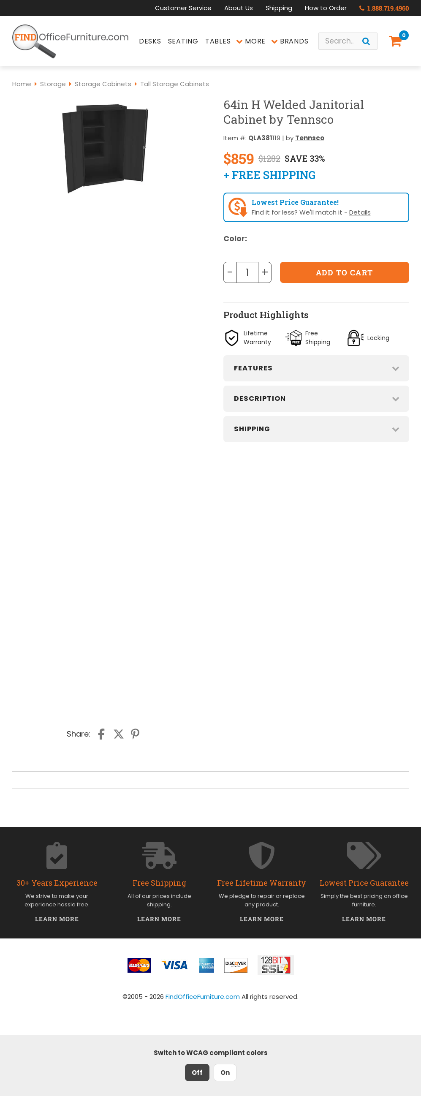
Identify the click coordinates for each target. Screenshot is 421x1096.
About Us (238, 7)
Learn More (57, 919)
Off (197, 1072)
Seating (183, 41)
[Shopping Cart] (397, 41)
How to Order (326, 7)
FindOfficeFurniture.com (203, 996)
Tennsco (309, 137)
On (225, 1072)
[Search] (366, 41)
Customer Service (183, 7)
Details (360, 212)
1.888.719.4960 (384, 8)
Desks (150, 41)
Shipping (279, 7)
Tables (218, 41)
